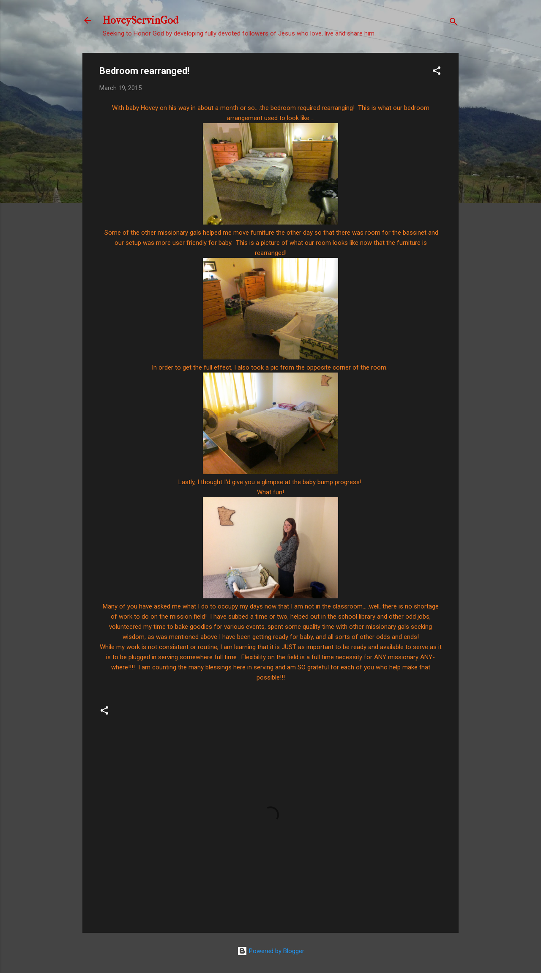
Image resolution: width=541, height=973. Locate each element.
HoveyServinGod (140, 20)
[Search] (453, 23)
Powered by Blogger (270, 951)
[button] (437, 72)
